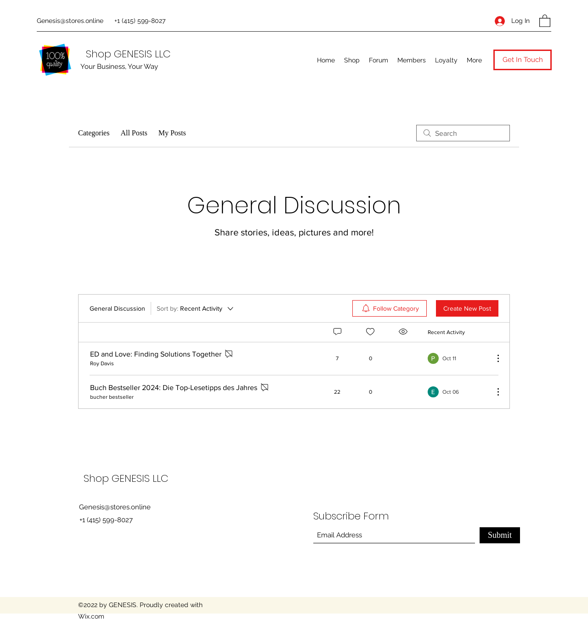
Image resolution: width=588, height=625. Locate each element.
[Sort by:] (196, 308)
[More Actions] (493, 358)
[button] (544, 20)
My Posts (172, 133)
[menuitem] (389, 308)
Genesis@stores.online (70, 20)
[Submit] (500, 535)
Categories (93, 133)
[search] (463, 133)
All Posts (133, 133)
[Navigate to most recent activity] (457, 358)
